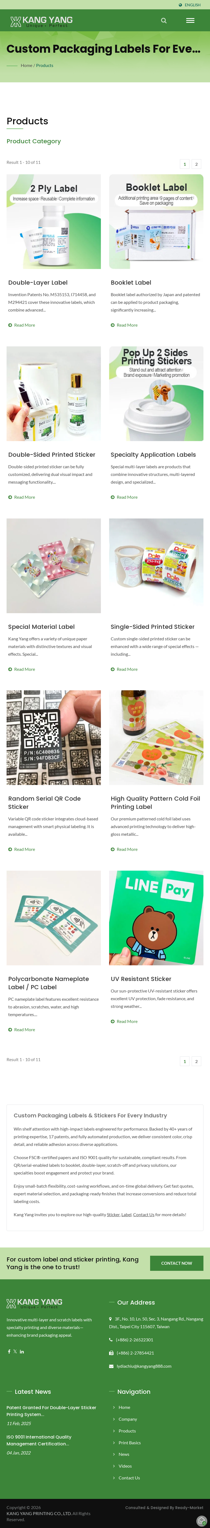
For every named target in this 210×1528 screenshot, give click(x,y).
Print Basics (130, 1442)
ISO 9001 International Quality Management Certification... (39, 1440)
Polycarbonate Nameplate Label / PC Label (48, 983)
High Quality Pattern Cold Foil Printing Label (155, 803)
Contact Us (149, 1214)
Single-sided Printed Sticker (153, 627)
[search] (164, 20)
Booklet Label (131, 283)
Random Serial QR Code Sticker (44, 803)
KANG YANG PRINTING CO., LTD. (41, 1513)
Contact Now (176, 1263)
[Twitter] (15, 1351)
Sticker (116, 1214)
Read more (53, 309)
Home (27, 65)
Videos (125, 1465)
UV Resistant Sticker (141, 979)
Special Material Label (41, 627)
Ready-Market (189, 1507)
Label (131, 1214)
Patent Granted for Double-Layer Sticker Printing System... (51, 1411)
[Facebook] (9, 1351)
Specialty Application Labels (153, 455)
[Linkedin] (22, 1351)
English (192, 5)
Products (44, 65)
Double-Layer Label (38, 283)
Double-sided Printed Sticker (51, 455)
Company (128, 1419)
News (124, 1454)
